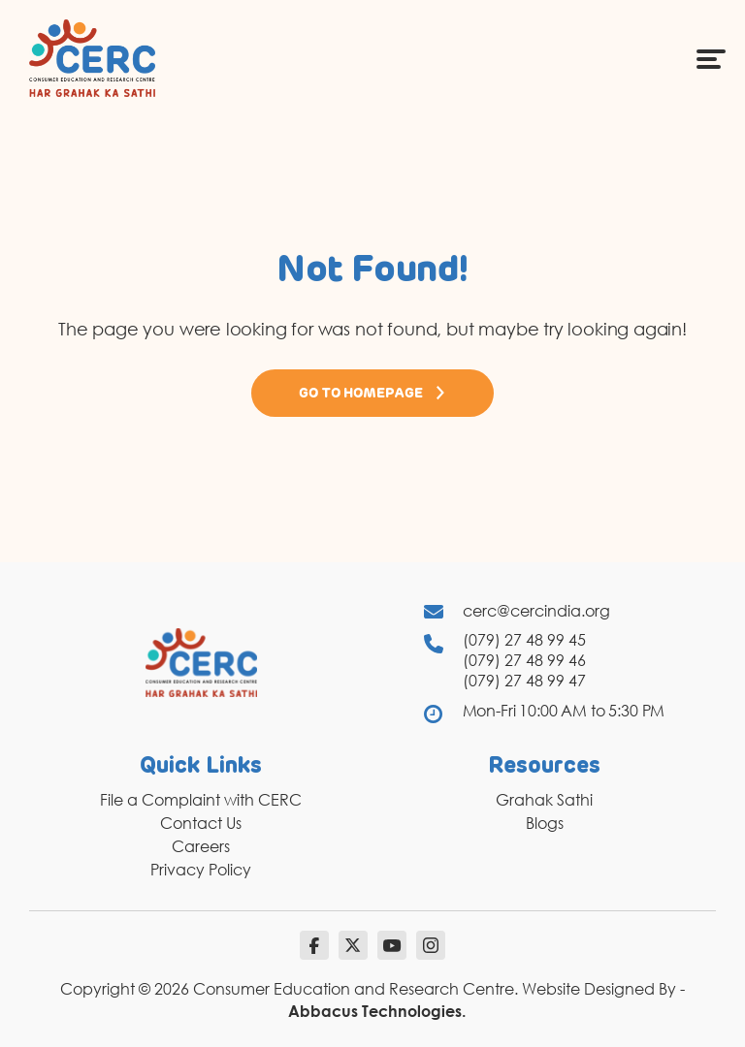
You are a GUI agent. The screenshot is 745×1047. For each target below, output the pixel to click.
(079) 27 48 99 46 (524, 660)
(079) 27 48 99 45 (524, 640)
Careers (201, 846)
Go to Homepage (372, 392)
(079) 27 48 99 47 (524, 680)
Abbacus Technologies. (377, 1011)
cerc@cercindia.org (536, 610)
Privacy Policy (200, 869)
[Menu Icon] (711, 58)
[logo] (92, 57)
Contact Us (201, 823)
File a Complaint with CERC (201, 799)
